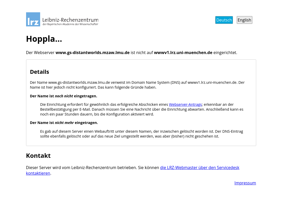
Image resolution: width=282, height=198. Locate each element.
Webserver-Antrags (185, 104)
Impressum (245, 183)
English (244, 20)
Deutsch (224, 20)
